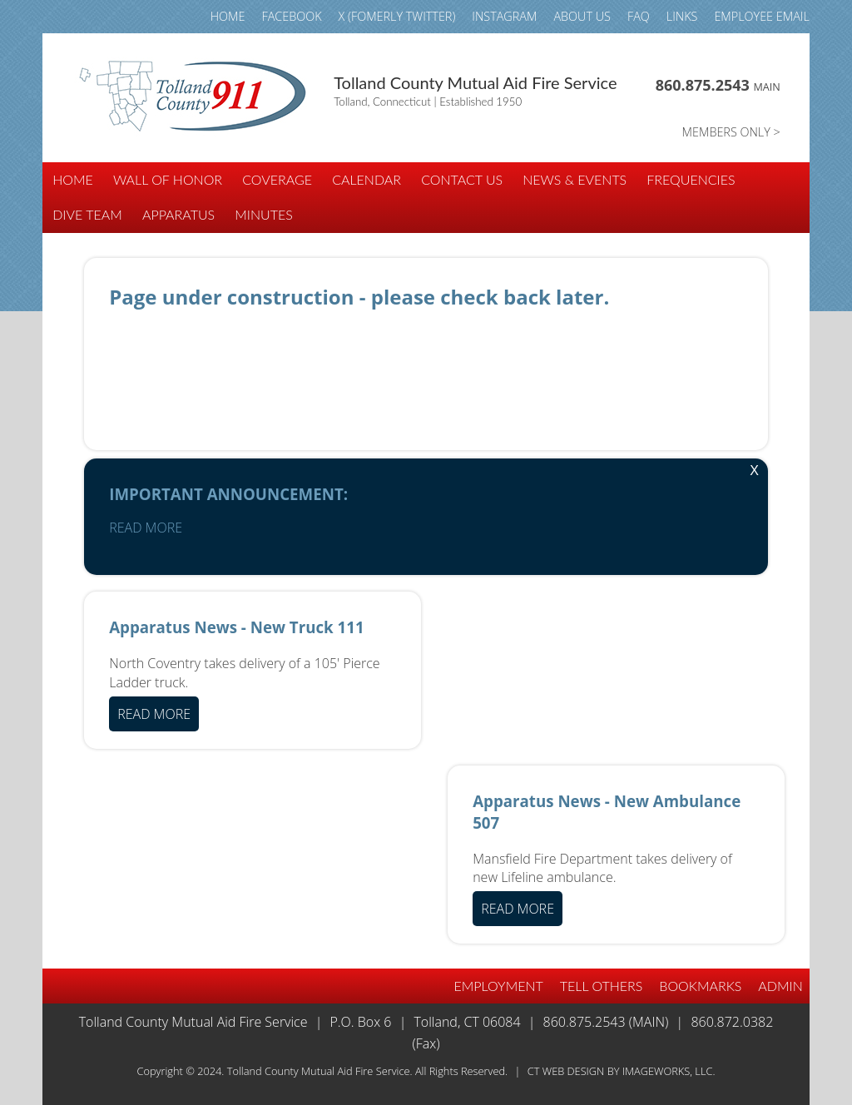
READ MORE (145, 527)
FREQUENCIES (690, 179)
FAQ (638, 16)
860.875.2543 (718, 85)
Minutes (264, 214)
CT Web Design (566, 1070)
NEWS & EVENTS (575, 179)
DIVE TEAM (87, 214)
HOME (228, 16)
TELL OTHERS (601, 986)
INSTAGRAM (504, 16)
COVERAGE (277, 179)
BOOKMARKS (700, 986)
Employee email (761, 16)
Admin (780, 986)
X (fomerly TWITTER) (397, 16)
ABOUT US (582, 16)
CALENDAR (366, 179)
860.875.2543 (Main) (606, 1022)
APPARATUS (178, 214)
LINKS (682, 16)
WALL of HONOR (167, 179)
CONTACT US (462, 179)
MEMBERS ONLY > (731, 132)
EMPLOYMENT (498, 986)
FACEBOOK (291, 16)
